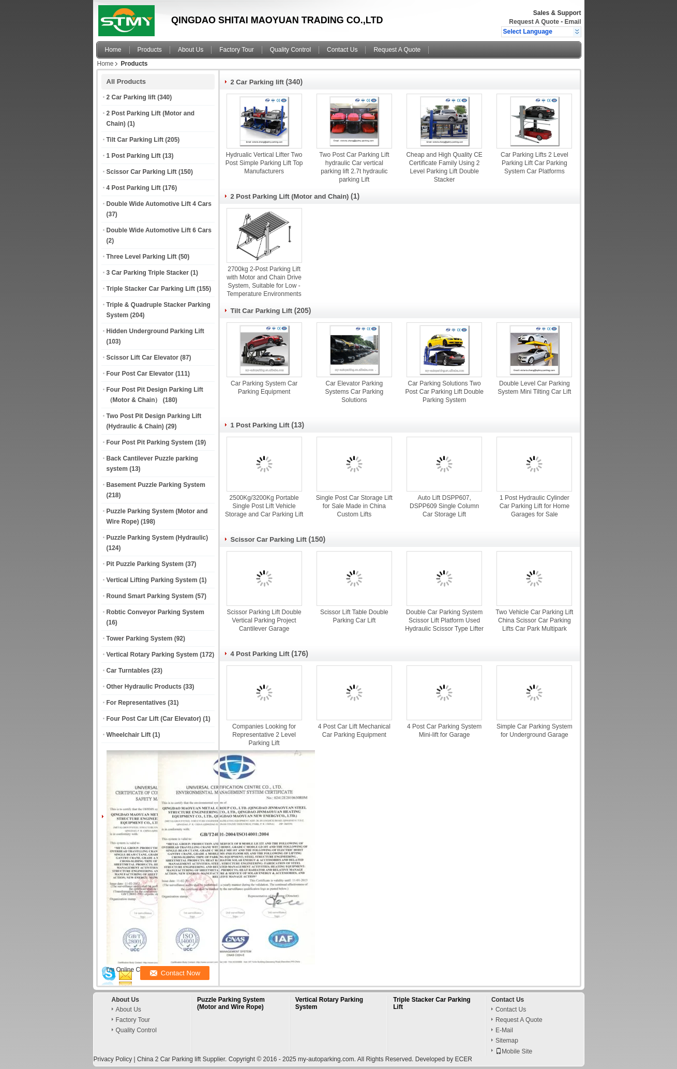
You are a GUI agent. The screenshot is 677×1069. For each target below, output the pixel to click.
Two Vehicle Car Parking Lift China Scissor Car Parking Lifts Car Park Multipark (534, 620)
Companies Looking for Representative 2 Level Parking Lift (264, 735)
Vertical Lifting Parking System (152, 580)
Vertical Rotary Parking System (152, 654)
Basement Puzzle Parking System (156, 484)
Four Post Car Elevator (140, 373)
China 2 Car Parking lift (169, 1059)
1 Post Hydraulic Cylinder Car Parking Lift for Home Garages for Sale (534, 506)
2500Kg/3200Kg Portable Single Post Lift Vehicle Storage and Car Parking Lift (264, 506)
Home (113, 49)
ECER (463, 1059)
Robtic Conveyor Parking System (155, 612)
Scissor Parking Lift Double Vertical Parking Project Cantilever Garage (264, 620)
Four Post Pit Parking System (150, 442)
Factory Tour (236, 49)
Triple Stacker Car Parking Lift (151, 288)
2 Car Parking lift (131, 97)
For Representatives (136, 702)
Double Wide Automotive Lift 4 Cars (159, 203)
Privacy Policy (113, 1059)
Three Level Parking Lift (142, 256)
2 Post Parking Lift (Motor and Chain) (290, 196)
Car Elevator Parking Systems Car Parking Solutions (354, 392)
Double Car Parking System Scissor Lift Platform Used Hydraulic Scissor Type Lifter (444, 620)
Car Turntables (128, 670)
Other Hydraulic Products (144, 686)
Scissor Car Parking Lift (142, 171)
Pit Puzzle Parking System (145, 564)
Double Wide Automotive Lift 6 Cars (159, 230)
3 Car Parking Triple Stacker (148, 272)
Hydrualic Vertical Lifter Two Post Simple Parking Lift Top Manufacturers (264, 163)
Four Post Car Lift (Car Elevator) (154, 718)
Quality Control (290, 49)
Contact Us (342, 49)
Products (150, 49)
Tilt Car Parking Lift (135, 139)
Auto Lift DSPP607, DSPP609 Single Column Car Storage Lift (444, 506)
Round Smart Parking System (150, 596)
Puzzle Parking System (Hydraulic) (157, 537)
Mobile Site (513, 1051)
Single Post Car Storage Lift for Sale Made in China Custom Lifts (354, 506)
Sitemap (506, 1040)
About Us (190, 49)
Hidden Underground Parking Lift (155, 331)
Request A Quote (534, 21)
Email (572, 21)
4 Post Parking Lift (134, 187)
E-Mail (504, 1030)
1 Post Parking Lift (134, 155)
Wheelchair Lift (129, 734)
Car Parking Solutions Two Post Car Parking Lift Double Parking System (444, 392)
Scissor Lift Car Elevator (142, 357)
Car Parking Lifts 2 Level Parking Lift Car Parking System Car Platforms (534, 163)
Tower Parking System (140, 638)
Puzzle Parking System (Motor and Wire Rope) (231, 1003)
